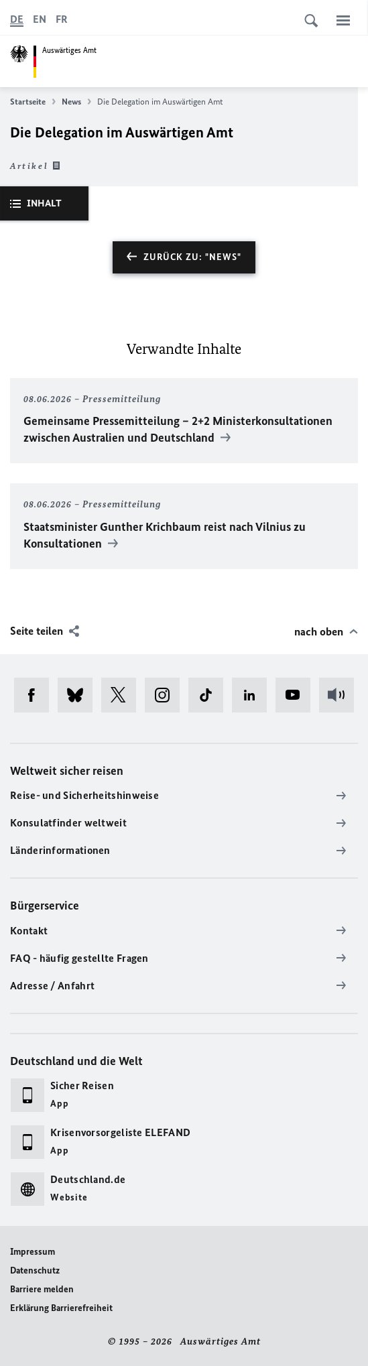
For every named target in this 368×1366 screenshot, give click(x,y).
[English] (39, 19)
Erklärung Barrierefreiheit (61, 1308)
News (76, 102)
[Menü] (343, 20)
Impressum (32, 1251)
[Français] (62, 19)
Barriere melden (42, 1289)
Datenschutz (35, 1270)
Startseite (33, 102)
